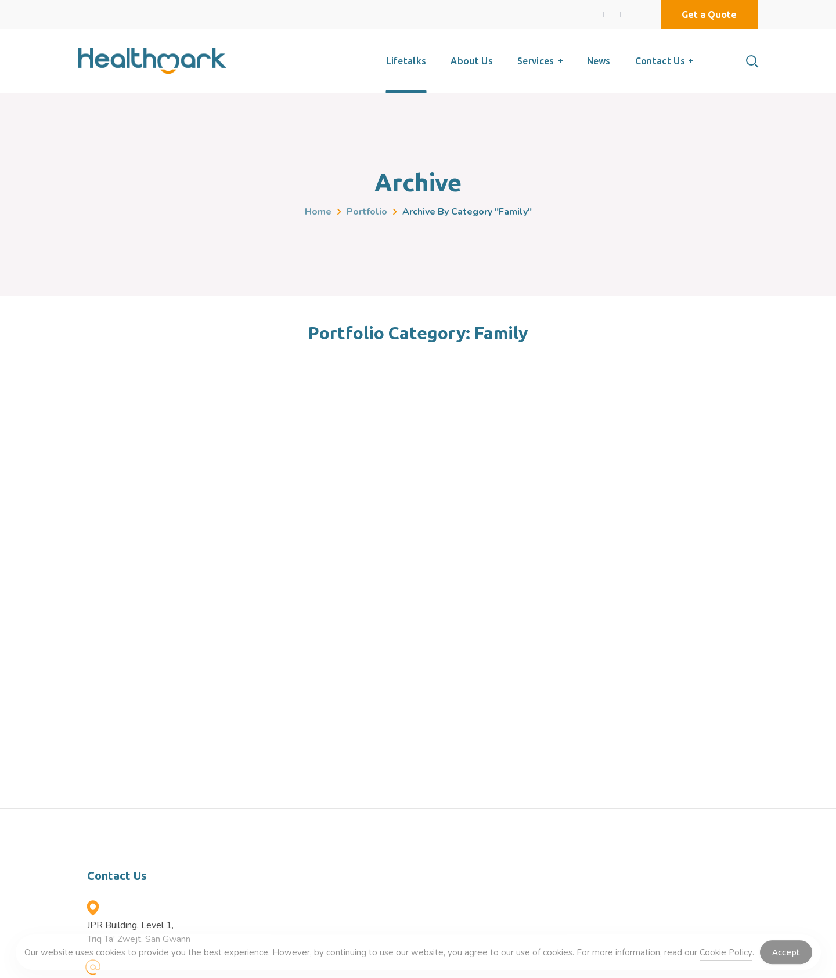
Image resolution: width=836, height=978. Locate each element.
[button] (709, 14)
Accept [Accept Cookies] (786, 956)
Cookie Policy (726, 955)
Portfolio (367, 211)
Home (318, 211)
